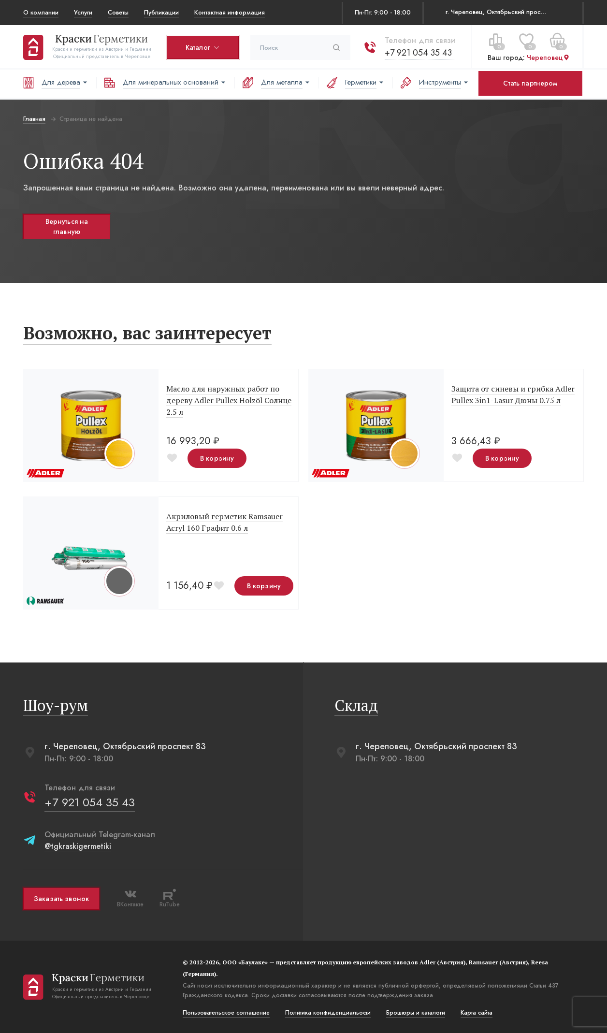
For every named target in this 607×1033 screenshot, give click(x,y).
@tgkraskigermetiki (77, 846)
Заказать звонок (61, 898)
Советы (118, 12)
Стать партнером (530, 83)
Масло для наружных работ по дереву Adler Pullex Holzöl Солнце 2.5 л (228, 400)
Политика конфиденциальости (328, 1012)
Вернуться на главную (66, 226)
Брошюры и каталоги (415, 1012)
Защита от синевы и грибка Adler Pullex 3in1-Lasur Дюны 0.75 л (513, 394)
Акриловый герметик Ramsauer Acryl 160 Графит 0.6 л (224, 522)
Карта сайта (476, 1012)
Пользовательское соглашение (226, 1012)
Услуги (83, 12)
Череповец (548, 57)
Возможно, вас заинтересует (147, 332)
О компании (40, 12)
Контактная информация (229, 12)
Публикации (161, 12)
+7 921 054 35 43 (418, 52)
